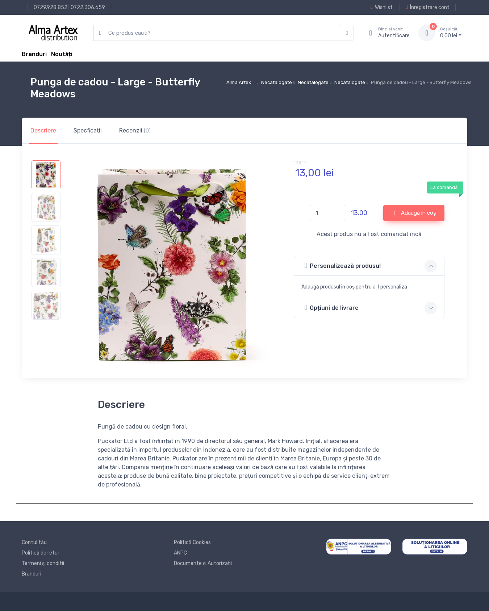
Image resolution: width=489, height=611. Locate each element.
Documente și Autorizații (203, 563)
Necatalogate (276, 82)
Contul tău (34, 542)
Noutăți (61, 54)
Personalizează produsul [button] (342, 265)
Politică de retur (40, 553)
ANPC (180, 553)
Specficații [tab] (88, 130)
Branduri (34, 54)
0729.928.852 (50, 7)
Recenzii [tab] (135, 130)
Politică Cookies (192, 542)
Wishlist (382, 7)
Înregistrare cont (428, 7)
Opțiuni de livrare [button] (331, 307)
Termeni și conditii (43, 563)
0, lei (450, 32)
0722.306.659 (88, 7)
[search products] (216, 33)
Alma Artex (238, 82)
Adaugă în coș (415, 213)
